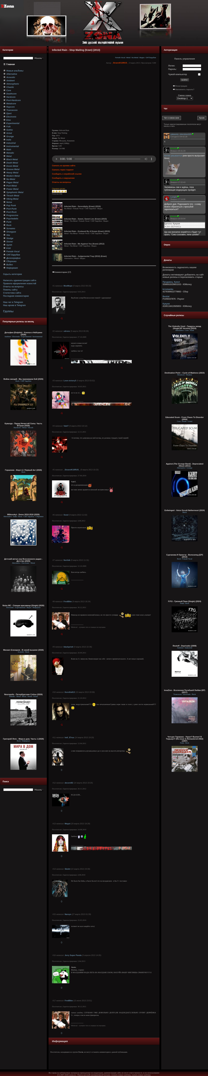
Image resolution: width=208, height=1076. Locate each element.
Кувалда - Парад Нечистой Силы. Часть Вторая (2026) (23, 424)
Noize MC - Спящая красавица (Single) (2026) (23, 605)
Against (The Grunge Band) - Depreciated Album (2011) (184, 465)
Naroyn (68, 914)
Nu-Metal (135, 57)
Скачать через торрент (62, 170)
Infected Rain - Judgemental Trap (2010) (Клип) (85, 256)
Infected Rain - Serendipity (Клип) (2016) (82, 206)
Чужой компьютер (177, 74)
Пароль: (172, 69)
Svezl (66, 515)
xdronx (67, 331)
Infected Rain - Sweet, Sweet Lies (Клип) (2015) (85, 219)
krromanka (168, 289)
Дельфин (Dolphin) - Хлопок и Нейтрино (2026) (23, 333)
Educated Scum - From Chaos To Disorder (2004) (185, 418)
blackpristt (68, 647)
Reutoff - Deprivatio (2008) (185, 646)
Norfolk (67, 560)
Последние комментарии (16, 296)
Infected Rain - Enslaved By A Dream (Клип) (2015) (87, 231)
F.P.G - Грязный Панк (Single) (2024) (184, 601)
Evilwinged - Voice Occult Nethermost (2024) (184, 510)
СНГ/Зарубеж (151, 57)
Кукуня (166, 304)
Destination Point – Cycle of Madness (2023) (185, 373)
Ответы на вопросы (13, 286)
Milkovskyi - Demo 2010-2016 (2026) (23, 514)
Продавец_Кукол (171, 282)
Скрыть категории (12, 274)
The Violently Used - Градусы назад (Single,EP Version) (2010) (184, 327)
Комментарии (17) (61, 272)
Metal (128, 57)
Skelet (67, 869)
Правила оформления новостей (19, 283)
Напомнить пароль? (184, 89)
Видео (142, 57)
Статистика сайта (12, 293)
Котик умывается (173, 155)
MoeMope (68, 286)
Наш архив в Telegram (14, 305)
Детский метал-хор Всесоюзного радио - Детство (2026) (23, 560)
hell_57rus (69, 737)
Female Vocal (120, 57)
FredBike (68, 601)
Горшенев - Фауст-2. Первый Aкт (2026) (23, 470)
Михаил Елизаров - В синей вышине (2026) (23, 650)
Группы (8, 311)
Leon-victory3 (70, 381)
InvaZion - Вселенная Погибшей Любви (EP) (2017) (184, 691)
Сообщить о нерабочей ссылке (67, 174)
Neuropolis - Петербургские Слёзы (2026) (23, 694)
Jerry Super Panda (73, 955)
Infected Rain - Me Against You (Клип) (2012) (84, 244)
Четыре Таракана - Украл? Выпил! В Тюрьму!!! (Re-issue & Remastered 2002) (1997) (184, 739)
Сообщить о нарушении (63, 178)
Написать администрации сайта (19, 280)
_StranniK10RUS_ (120, 63)
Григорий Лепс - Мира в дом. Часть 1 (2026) (23, 739)
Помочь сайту (10, 290)
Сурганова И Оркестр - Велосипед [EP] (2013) (184, 556)
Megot (67, 824)
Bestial (166, 296)
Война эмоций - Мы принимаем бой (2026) (23, 379)
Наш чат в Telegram (13, 302)
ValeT (66, 426)
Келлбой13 (70, 692)
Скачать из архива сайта (63, 166)
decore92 (69, 783)
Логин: (171, 66)
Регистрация (181, 86)
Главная (10, 64)
